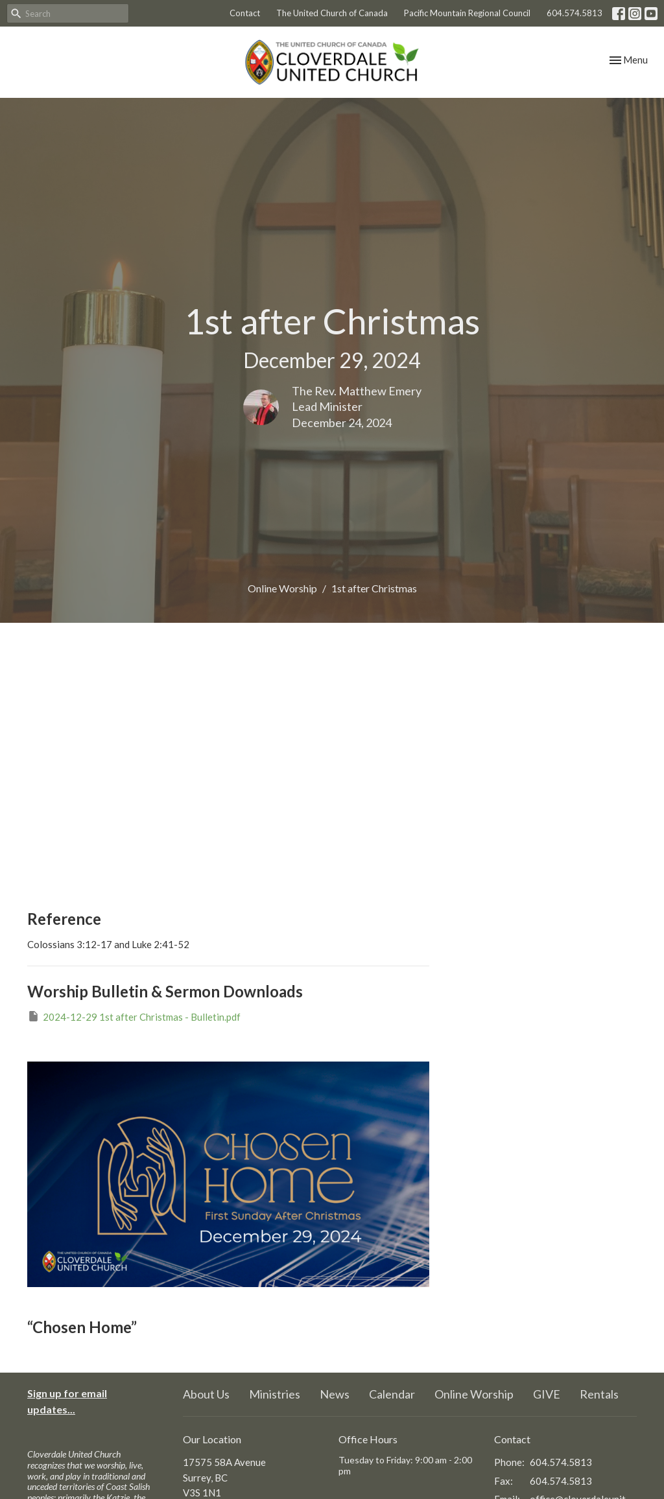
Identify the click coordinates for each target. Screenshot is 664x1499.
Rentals (599, 1394)
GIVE (546, 1394)
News (335, 1394)
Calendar (392, 1394)
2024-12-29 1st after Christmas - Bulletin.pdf (134, 1016)
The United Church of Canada (332, 13)
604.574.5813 (574, 13)
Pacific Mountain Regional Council (467, 13)
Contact (245, 13)
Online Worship (282, 588)
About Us (206, 1394)
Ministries (274, 1394)
